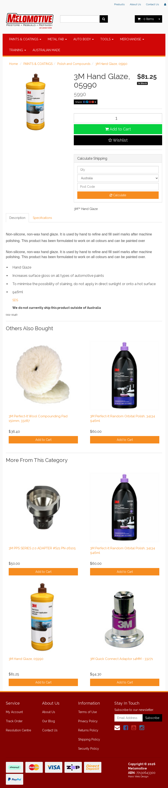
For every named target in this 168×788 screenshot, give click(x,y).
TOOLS (107, 39)
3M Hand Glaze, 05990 (111, 64)
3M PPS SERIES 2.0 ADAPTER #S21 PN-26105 (42, 548)
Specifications (42, 218)
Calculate (118, 195)
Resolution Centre (18, 730)
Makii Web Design (138, 776)
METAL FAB (57, 39)
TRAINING (17, 50)
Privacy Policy (88, 721)
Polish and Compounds (74, 64)
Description (17, 218)
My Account (14, 712)
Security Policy (88, 748)
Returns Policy (88, 730)
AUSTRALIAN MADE (46, 50)
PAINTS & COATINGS (25, 39)
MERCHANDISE (132, 39)
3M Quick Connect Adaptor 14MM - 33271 (121, 659)
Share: (85, 101)
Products (119, 4)
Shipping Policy (89, 739)
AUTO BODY (83, 39)
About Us (135, 4)
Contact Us (152, 4)
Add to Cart (118, 129)
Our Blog (48, 721)
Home (13, 64)
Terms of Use (87, 712)
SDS (15, 300)
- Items (146, 19)
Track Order (14, 721)
